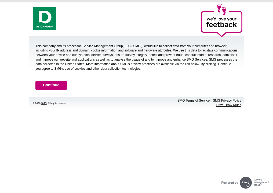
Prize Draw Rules (228, 105)
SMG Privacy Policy (227, 100)
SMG (44, 103)
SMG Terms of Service (193, 100)
